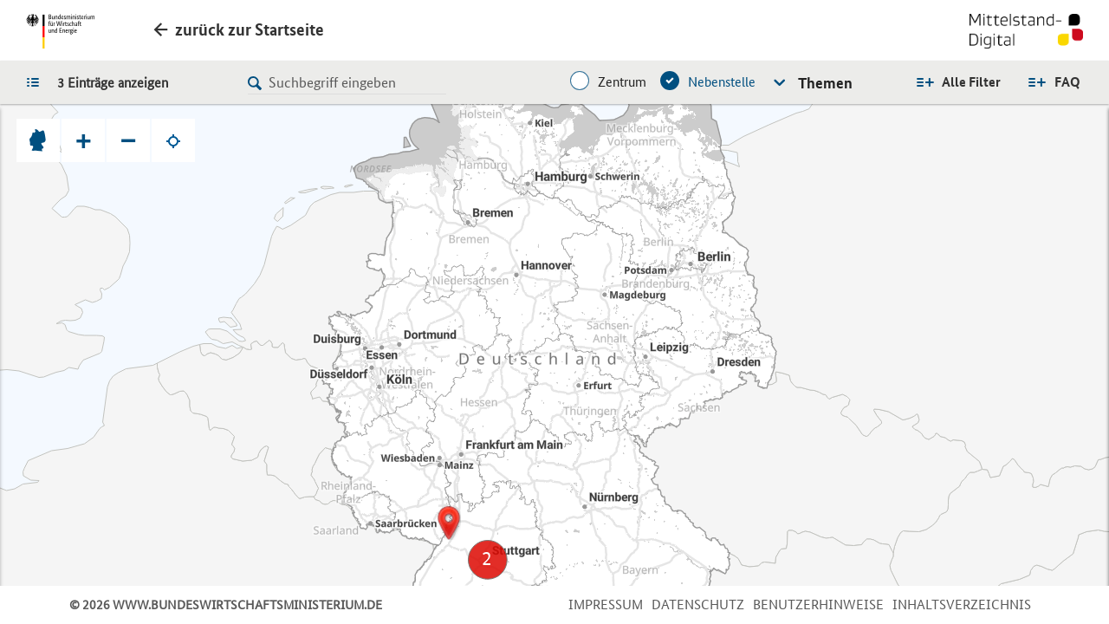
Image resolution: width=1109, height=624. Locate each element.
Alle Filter (971, 82)
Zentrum (622, 82)
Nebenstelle (722, 82)
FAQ (1067, 82)
